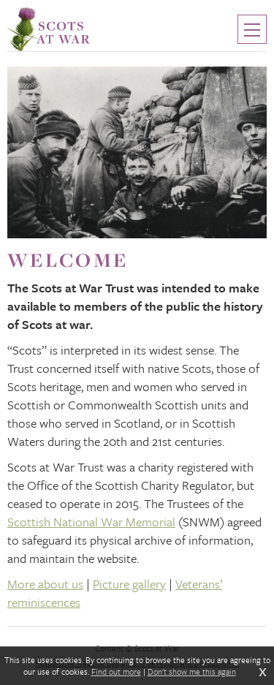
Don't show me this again (192, 672)
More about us (45, 584)
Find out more (116, 672)
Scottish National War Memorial (91, 521)
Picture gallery (129, 584)
